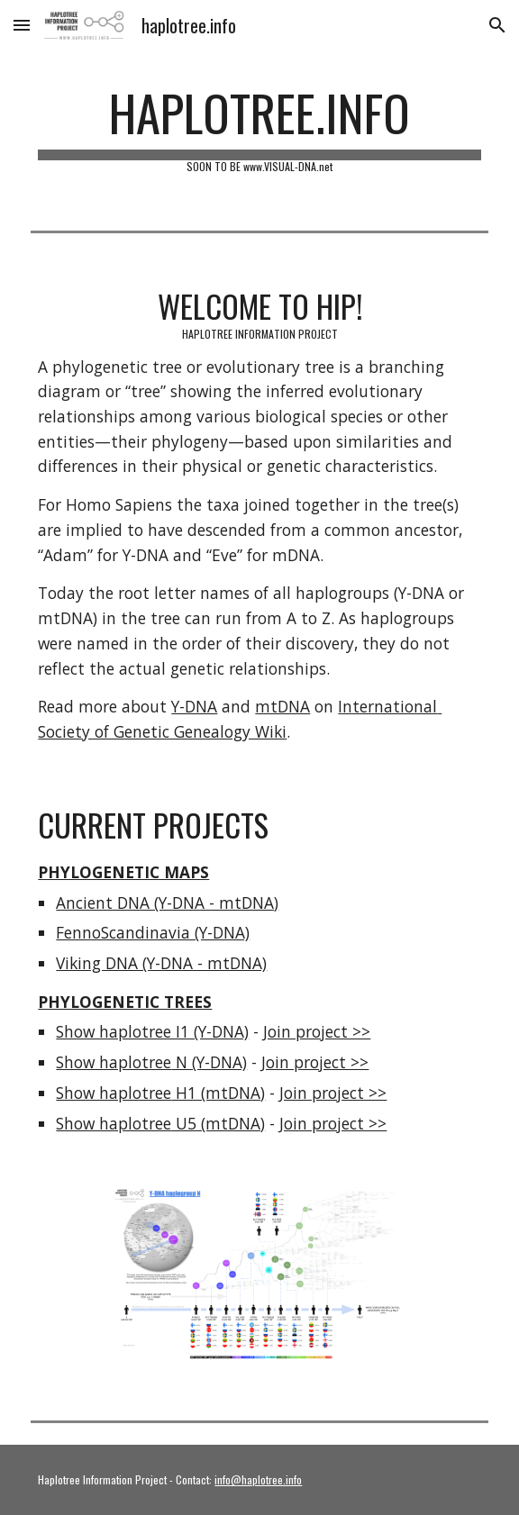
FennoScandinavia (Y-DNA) (153, 932)
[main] (259, 128)
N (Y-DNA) (209, 1062)
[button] (21, 25)
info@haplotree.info (258, 1479)
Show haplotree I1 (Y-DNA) (152, 1031)
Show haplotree (113, 1062)
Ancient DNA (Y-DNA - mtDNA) (167, 902)
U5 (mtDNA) (218, 1123)
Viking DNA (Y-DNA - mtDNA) (161, 963)
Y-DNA (194, 706)
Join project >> (316, 1031)
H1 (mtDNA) (218, 1092)
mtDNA (282, 706)
